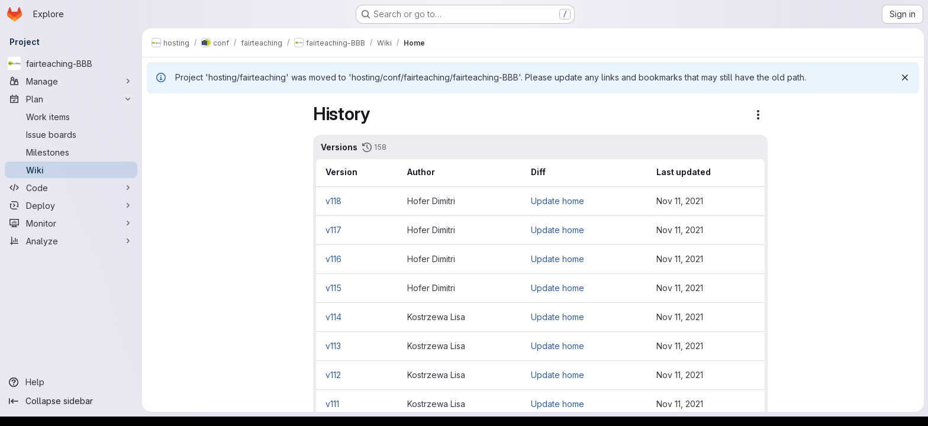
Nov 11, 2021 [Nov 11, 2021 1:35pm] (744, 230)
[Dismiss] (904, 77)
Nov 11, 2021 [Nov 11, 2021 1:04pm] (744, 404)
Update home (622, 201)
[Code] (71, 187)
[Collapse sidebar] (71, 401)
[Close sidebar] (163, 110)
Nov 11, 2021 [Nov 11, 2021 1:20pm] (744, 317)
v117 (399, 230)
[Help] (71, 382)
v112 (398, 375)
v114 (399, 317)
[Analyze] (71, 241)
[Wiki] (71, 170)
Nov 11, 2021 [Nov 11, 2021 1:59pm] (744, 201)
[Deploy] (71, 205)
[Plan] (71, 99)
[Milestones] (71, 152)
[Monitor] (71, 223)
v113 (398, 346)
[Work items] (71, 116)
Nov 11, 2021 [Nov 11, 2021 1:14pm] (744, 346)
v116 (399, 259)
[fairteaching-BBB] (71, 63)
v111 (397, 404)
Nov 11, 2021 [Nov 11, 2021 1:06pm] (744, 375)
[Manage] (71, 81)
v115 (399, 288)
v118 (399, 201)
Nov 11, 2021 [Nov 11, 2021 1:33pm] (744, 288)
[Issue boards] (71, 134)
